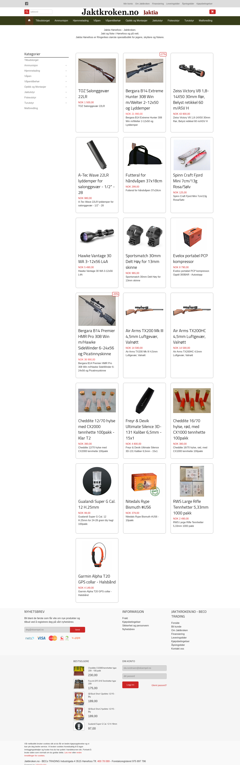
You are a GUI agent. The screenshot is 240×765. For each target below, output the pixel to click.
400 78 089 (103, 761)
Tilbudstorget (43, 20)
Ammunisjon (61, 20)
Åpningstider (188, 3)
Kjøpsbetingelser (204, 3)
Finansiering (158, 3)
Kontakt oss (177, 648)
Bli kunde (176, 626)
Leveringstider (173, 3)
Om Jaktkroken (142, 3)
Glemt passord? (159, 685)
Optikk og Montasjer (136, 20)
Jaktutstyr (157, 20)
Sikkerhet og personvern (135, 625)
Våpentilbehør (113, 20)
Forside (175, 623)
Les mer (68, 752)
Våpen (97, 20)
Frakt (125, 618)
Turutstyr (189, 20)
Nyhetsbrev (128, 629)
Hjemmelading (81, 20)
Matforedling (205, 20)
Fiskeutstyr (173, 20)
